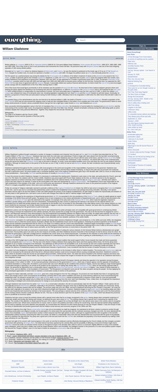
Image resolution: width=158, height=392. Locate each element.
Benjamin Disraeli (92, 66)
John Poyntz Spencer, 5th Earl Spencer (78, 376)
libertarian (78, 163)
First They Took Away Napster (138, 92)
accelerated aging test (135, 134)
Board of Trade (92, 196)
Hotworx (131, 182)
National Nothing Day (135, 81)
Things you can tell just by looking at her (141, 157)
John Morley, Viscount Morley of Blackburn (78, 381)
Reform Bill (8, 83)
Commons (113, 215)
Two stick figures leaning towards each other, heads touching (140, 124)
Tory (90, 73)
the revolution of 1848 (84, 265)
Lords (9, 96)
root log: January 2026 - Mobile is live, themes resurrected (140, 100)
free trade (32, 173)
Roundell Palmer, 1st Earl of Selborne (17, 371)
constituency (54, 73)
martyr (77, 103)
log (129, 197)
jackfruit (130, 83)
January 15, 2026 (133, 74)
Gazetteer (7, 121)
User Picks (131, 54)
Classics (60, 71)
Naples (74, 262)
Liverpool (21, 65)
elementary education (61, 106)
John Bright (78, 364)
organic (23, 313)
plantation (99, 76)
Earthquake (131, 163)
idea (129, 201)
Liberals (111, 73)
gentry (86, 297)
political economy (109, 235)
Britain (50, 255)
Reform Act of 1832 (109, 158)
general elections (109, 106)
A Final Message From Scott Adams (140, 57)
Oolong (135, 197)
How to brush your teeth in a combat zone (142, 170)
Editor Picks (131, 132)
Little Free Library (133, 105)
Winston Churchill (9, 130)
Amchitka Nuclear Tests (135, 66)
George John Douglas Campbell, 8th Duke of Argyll (78, 371)
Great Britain (96, 65)
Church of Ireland (88, 89)
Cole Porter (131, 167)
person (6, 58)
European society (32, 161)
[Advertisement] (75, 17)
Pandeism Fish (139, 179)
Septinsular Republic (18, 367)
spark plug (131, 143)
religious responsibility (78, 181)
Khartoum (97, 100)
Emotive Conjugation (135, 200)
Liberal (69, 316)
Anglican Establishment (66, 188)
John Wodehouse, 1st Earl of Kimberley (18, 376)
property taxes (110, 250)
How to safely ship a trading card (139, 103)
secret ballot (48, 364)
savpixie (137, 183)
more (142, 225)
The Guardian (8, 126)
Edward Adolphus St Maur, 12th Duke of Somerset (108, 376)
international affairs (64, 173)
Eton (15, 71)
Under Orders (132, 141)
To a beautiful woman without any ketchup (142, 114)
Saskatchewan (132, 68)
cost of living (106, 83)
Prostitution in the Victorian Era (108, 364)
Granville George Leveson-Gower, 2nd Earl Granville (48, 371)
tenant (87, 93)
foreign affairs (30, 323)
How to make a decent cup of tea (48, 367)
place (130, 183)
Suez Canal (9, 101)
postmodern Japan (134, 137)
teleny (136, 201)
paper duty (88, 293)
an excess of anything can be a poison (140, 59)
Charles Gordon (87, 100)
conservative (62, 328)
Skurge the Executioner (135, 96)
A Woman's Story (133, 110)
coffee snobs (132, 112)
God (67, 299)
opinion (130, 211)
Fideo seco (131, 61)
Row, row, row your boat (136, 79)
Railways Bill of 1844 (82, 200)
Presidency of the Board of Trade (16, 200)
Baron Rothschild (78, 367)
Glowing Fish (139, 221)
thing (129, 179)
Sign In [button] (142, 46)
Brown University (18, 123)
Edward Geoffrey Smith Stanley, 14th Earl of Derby (109, 381)
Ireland (75, 88)
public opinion (95, 289)
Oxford (22, 71)
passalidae (139, 211)
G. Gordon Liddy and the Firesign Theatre (142, 152)
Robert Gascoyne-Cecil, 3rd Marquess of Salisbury (108, 371)
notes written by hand (135, 127)
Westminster (25, 286)
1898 (17, 364)
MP (107, 71)
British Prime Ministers (108, 361)
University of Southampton (27, 124)
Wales (45, 65)
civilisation (8, 325)
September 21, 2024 (134, 119)
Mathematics (49, 71)
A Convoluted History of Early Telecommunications (137, 160)
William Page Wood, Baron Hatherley (108, 367)
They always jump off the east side (139, 116)
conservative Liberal (38, 309)
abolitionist (41, 78)
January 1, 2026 (133, 121)
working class (60, 245)
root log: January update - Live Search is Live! (141, 186)
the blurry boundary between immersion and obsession (138, 208)
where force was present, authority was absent (72, 267)
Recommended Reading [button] (142, 49)
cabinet (88, 78)
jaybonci (137, 217)
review (130, 221)
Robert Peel (65, 78)
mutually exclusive (59, 277)
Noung (14, 148)
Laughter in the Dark (134, 107)
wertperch (137, 205)
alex (13, 58)
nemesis (40, 83)
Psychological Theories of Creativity (140, 165)
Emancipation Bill (55, 76)
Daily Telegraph (26, 156)
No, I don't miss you (134, 129)
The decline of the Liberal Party (78, 361)
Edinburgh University (23, 121)
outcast (94, 103)
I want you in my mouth (135, 139)
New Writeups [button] (142, 173)
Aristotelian (11, 220)
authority (46, 277)
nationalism (37, 274)
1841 (57, 196)
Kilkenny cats (132, 64)
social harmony (27, 242)
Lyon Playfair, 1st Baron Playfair (48, 376)
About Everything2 (134, 52)
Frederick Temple (18, 381)
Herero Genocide (133, 150)
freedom (37, 277)
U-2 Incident (132, 154)
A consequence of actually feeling (139, 86)
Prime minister (85, 65)
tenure (76, 93)
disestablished (75, 89)
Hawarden (38, 65)
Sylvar (136, 189)
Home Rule (67, 88)
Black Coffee (132, 204)
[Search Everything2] (100, 40)
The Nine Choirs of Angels (136, 94)
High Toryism (41, 284)
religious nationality (94, 180)
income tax (11, 235)
